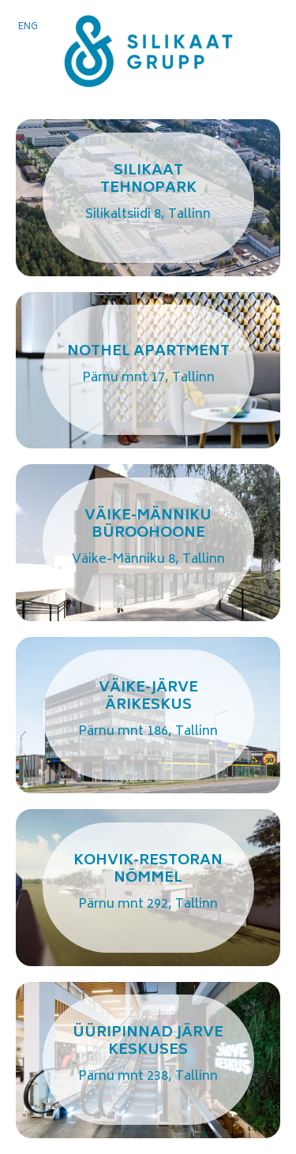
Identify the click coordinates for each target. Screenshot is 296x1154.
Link (148, 197)
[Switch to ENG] (28, 28)
